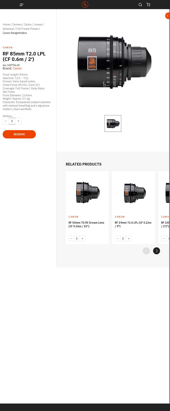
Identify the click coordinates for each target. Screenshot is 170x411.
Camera (17, 24)
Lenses (38, 24)
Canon (17, 68)
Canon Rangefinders (15, 33)
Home (6, 24)
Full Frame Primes (27, 28)
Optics (28, 24)
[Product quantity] (12, 121)
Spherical (8, 28)
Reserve (19, 134)
